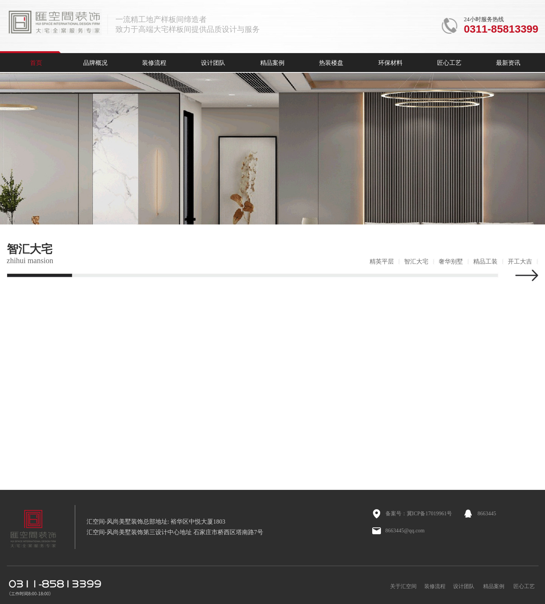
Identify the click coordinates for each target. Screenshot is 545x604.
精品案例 (272, 63)
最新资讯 (508, 63)
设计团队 (213, 63)
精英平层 (382, 261)
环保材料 (390, 63)
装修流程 (154, 63)
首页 (36, 63)
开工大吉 (520, 261)
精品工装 (485, 261)
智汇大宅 (416, 261)
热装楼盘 (331, 63)
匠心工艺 (449, 63)
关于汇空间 (403, 586)
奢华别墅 (451, 261)
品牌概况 (95, 63)
